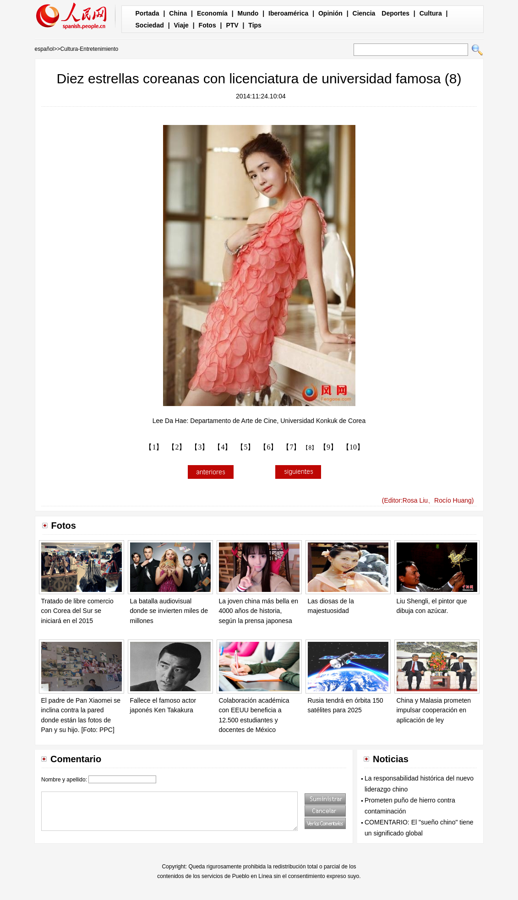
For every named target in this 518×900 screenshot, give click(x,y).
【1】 (154, 447)
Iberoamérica (288, 13)
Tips (255, 25)
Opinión (330, 13)
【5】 (245, 447)
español (44, 49)
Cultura (431, 13)
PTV (232, 25)
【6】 (268, 447)
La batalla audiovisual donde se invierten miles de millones (169, 610)
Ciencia (364, 13)
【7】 (291, 447)
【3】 (200, 447)
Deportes (395, 13)
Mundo (248, 13)
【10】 (353, 447)
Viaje (181, 25)
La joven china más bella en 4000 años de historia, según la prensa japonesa (259, 610)
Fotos (207, 25)
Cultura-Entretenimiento (89, 49)
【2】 (177, 447)
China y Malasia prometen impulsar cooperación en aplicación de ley (434, 710)
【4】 (222, 447)
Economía (212, 13)
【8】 (310, 448)
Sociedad (150, 25)
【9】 (328, 447)
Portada (147, 13)
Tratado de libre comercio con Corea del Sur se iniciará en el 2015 (77, 610)
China (178, 13)
